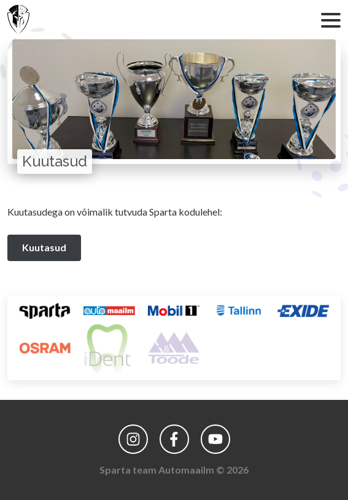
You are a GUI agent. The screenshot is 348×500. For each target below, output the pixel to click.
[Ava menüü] (328, 20)
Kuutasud (44, 247)
